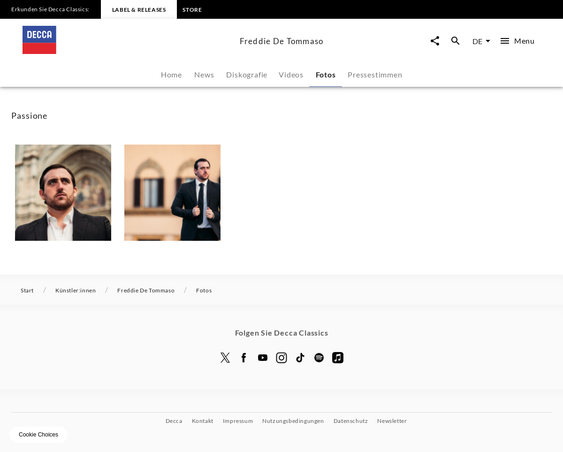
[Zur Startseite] (127, 50)
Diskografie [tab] (246, 74)
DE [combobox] (477, 41)
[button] (63, 193)
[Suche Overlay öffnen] (455, 41)
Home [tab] (171, 74)
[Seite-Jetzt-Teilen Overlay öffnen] (435, 41)
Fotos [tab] (326, 74)
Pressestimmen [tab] (375, 74)
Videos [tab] (291, 74)
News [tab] (204, 74)
